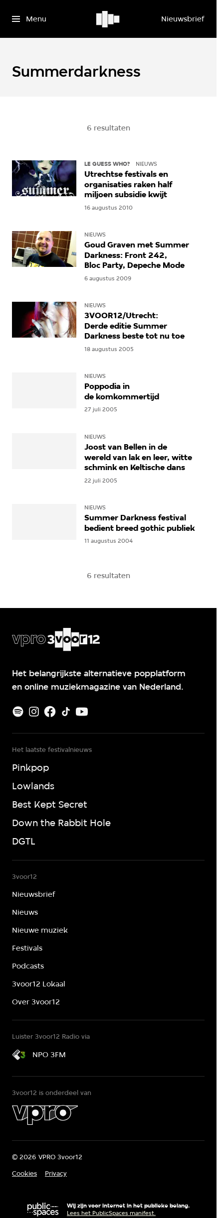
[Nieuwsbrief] (183, 19)
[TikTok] (66, 712)
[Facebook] (50, 712)
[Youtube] (82, 712)
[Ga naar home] (108, 19)
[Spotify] (18, 712)
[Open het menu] (29, 19)
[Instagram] (34, 712)
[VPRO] (45, 1115)
